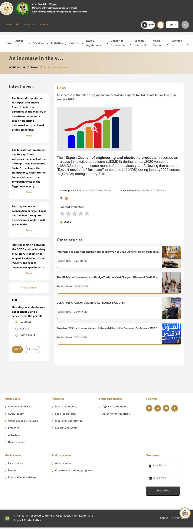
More (29, 136)
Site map (44, 25)
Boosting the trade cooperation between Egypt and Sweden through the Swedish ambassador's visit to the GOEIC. (29, 215)
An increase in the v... (59, 67)
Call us (162, 520)
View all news (29, 288)
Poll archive (33, 349)
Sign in (148, 25)
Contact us (30, 25)
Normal (24, 329)
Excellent (25, 322)
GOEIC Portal (17, 67)
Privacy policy (179, 520)
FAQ (18, 25)
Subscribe (163, 492)
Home (9, 25)
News (35, 67)
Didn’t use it (27, 335)
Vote (17, 349)
